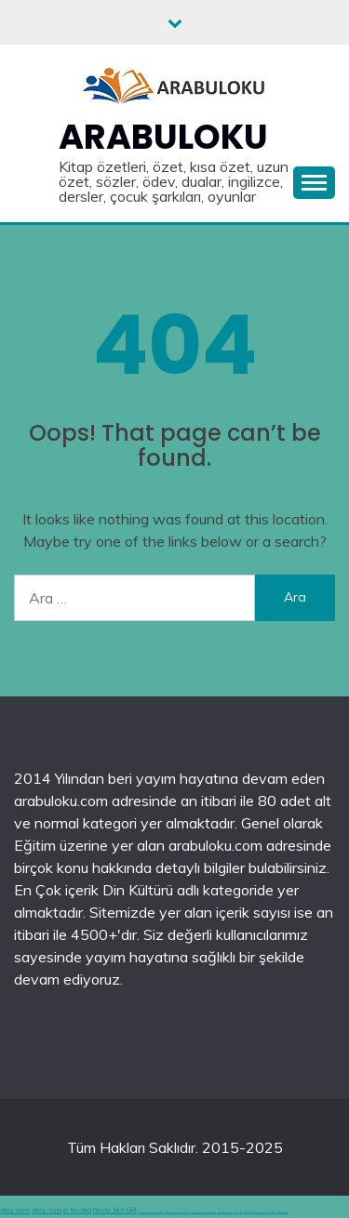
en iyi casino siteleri (225, 1212)
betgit (273, 1212)
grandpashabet (282, 1212)
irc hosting (77, 1210)
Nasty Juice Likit (115, 1210)
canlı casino (238, 1212)
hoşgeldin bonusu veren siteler (257, 1212)
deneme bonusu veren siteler (151, 1212)
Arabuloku (163, 137)
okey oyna (15, 1210)
